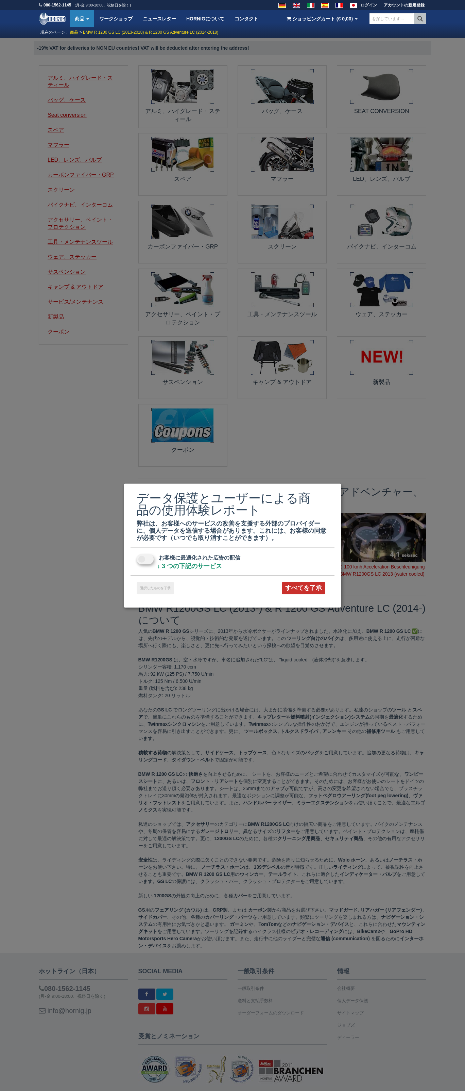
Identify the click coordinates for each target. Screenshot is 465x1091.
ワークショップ (116, 18)
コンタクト (246, 18)
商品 (82, 18)
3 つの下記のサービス (189, 566)
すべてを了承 (303, 587)
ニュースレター (159, 18)
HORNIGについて (205, 18)
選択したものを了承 (155, 588)
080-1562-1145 (57, 5)
